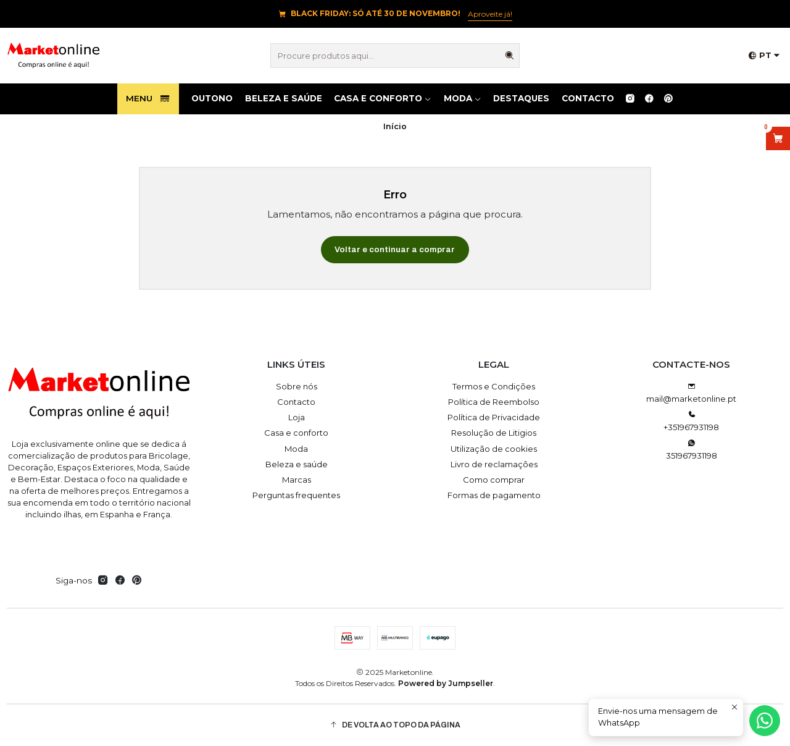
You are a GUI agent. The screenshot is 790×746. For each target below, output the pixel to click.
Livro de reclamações (494, 464)
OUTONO (212, 98)
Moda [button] (462, 98)
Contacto (588, 98)
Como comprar (494, 480)
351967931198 (691, 449)
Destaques (521, 98)
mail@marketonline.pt (691, 393)
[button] (395, 725)
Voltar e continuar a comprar (395, 249)
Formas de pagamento (494, 495)
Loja (296, 417)
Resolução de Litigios (493, 433)
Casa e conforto (296, 433)
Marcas (296, 480)
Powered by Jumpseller (445, 683)
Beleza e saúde (283, 98)
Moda (296, 449)
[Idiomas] (764, 56)
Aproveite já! (490, 14)
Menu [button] (148, 98)
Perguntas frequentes (296, 495)
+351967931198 (691, 421)
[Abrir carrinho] (778, 138)
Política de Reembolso (493, 402)
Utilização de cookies (494, 449)
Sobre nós (296, 386)
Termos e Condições (493, 386)
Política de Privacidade (493, 417)
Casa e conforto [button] (382, 98)
